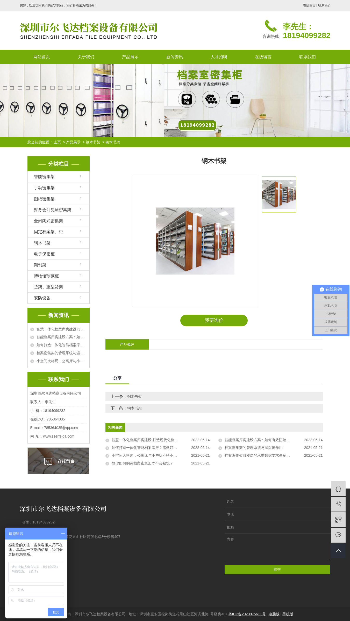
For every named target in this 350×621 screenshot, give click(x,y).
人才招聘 (219, 57)
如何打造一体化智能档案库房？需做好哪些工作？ (62, 345)
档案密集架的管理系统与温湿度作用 (62, 353)
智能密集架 (44, 176)
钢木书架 (93, 142)
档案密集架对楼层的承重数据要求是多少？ (259, 455)
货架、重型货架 (48, 287)
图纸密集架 (44, 199)
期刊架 (40, 265)
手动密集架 (44, 188)
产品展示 (130, 57)
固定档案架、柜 (48, 232)
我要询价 (214, 320)
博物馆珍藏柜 (46, 276)
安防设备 (42, 298)
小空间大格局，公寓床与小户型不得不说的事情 (62, 361)
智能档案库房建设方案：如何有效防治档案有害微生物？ (62, 337)
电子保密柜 (44, 254)
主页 (57, 142)
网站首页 (41, 57)
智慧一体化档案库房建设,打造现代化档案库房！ (62, 329)
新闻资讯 (174, 57)
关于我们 (86, 57)
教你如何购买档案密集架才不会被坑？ (142, 463)
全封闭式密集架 (48, 221)
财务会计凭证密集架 (52, 210)
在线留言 (309, 5)
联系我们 (324, 5)
